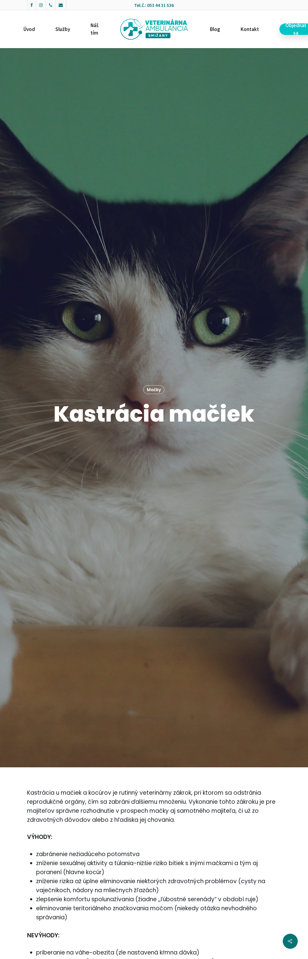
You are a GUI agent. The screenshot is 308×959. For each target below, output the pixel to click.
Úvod (29, 29)
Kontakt (250, 29)
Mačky (154, 390)
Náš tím (94, 29)
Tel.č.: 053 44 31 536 (154, 5)
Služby (62, 29)
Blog (215, 29)
